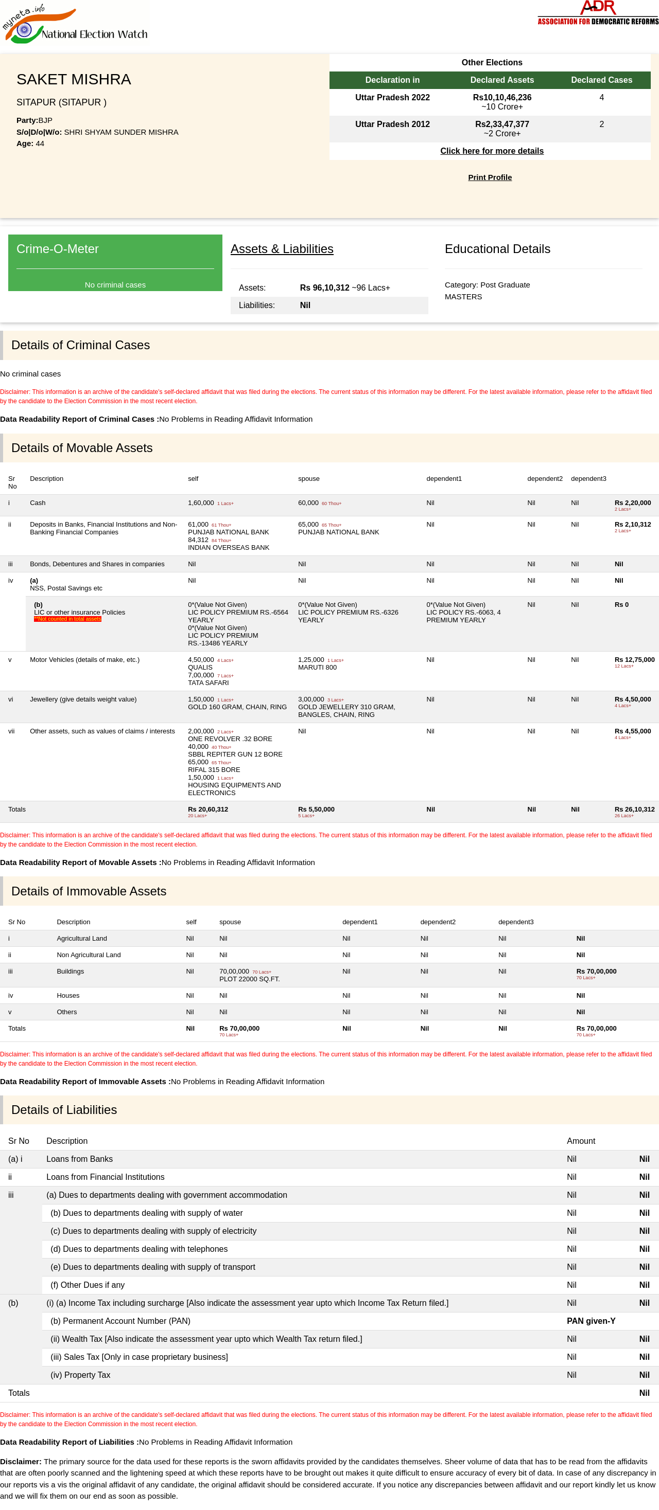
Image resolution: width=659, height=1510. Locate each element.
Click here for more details (492, 151)
